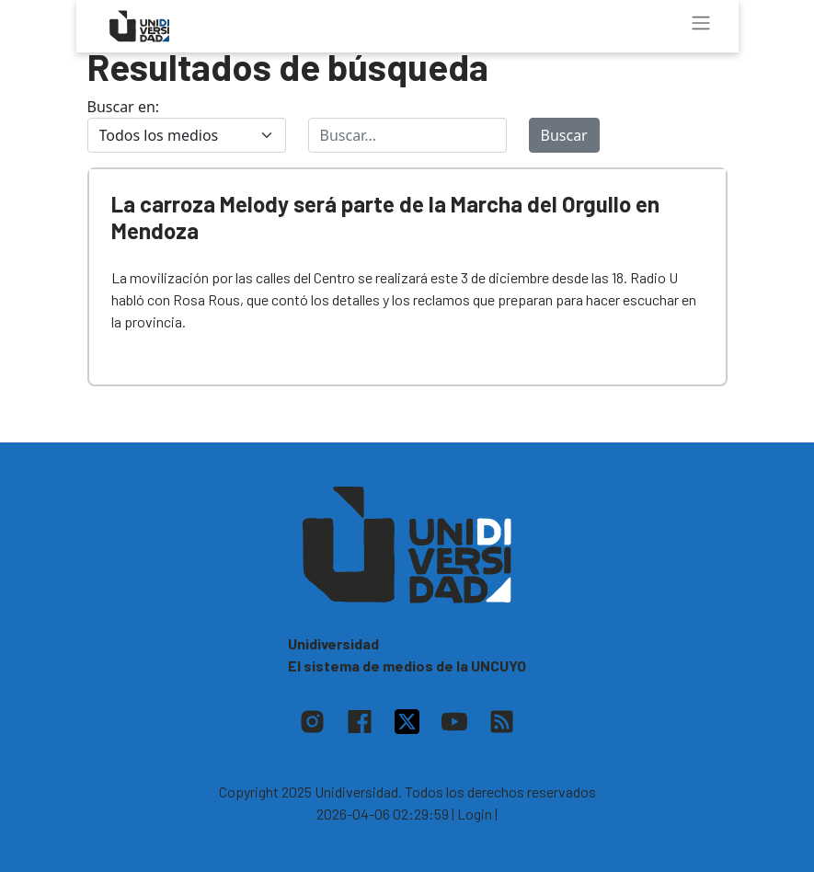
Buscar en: (123, 107)
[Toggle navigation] (701, 23)
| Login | (475, 813)
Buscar (564, 135)
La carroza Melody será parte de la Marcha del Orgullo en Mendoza (385, 217)
